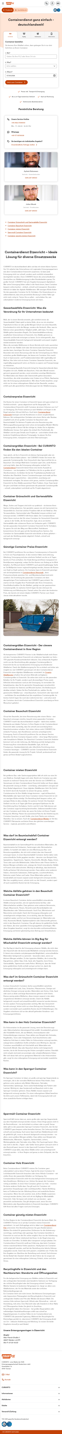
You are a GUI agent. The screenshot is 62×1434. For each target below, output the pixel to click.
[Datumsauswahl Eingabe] (31, 76)
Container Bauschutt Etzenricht (20, 226)
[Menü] (3, 3)
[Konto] (52, 3)
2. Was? (8, 62)
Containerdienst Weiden (39, 819)
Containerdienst (9, 468)
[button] (58, 3)
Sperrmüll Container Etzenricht (19, 232)
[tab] (10, 35)
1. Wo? (7, 53)
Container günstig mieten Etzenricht (21, 236)
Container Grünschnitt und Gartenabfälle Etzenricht (27, 222)
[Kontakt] (46, 3)
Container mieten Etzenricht (18, 229)
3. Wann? (8, 72)
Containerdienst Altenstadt (33, 572)
